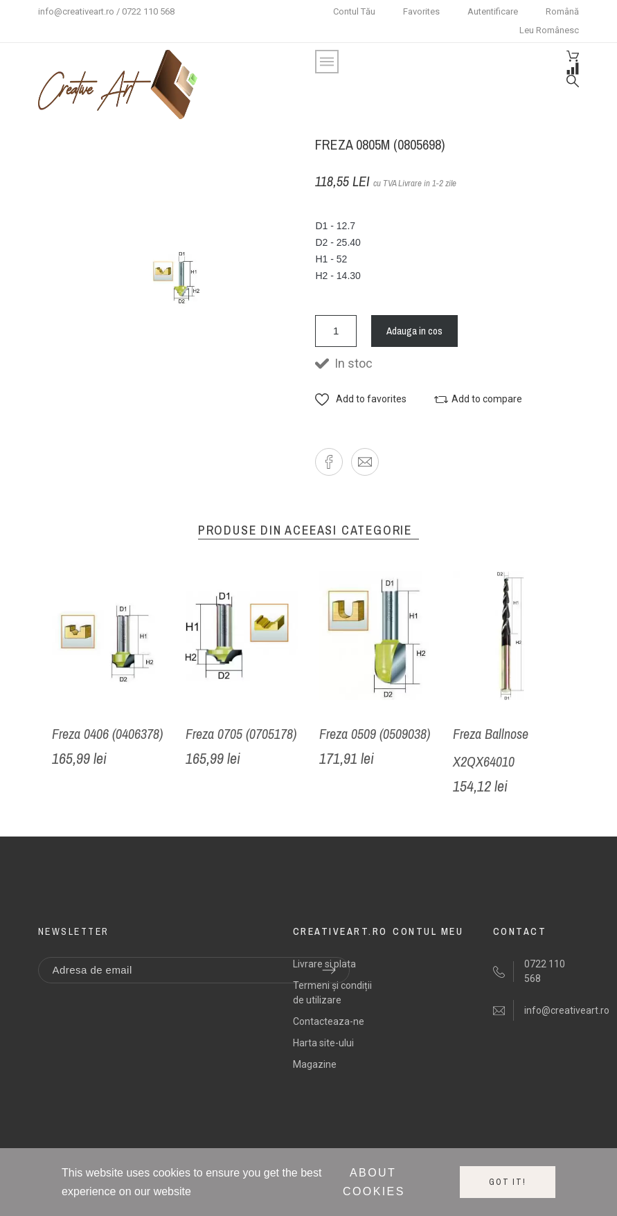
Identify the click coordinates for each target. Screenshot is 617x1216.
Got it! (507, 1182)
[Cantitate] (336, 331)
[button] (360, 399)
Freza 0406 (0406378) (107, 733)
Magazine (315, 1064)
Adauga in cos (414, 330)
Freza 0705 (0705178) (241, 733)
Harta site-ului (323, 1042)
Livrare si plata (324, 963)
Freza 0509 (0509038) (374, 733)
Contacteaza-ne (328, 1021)
